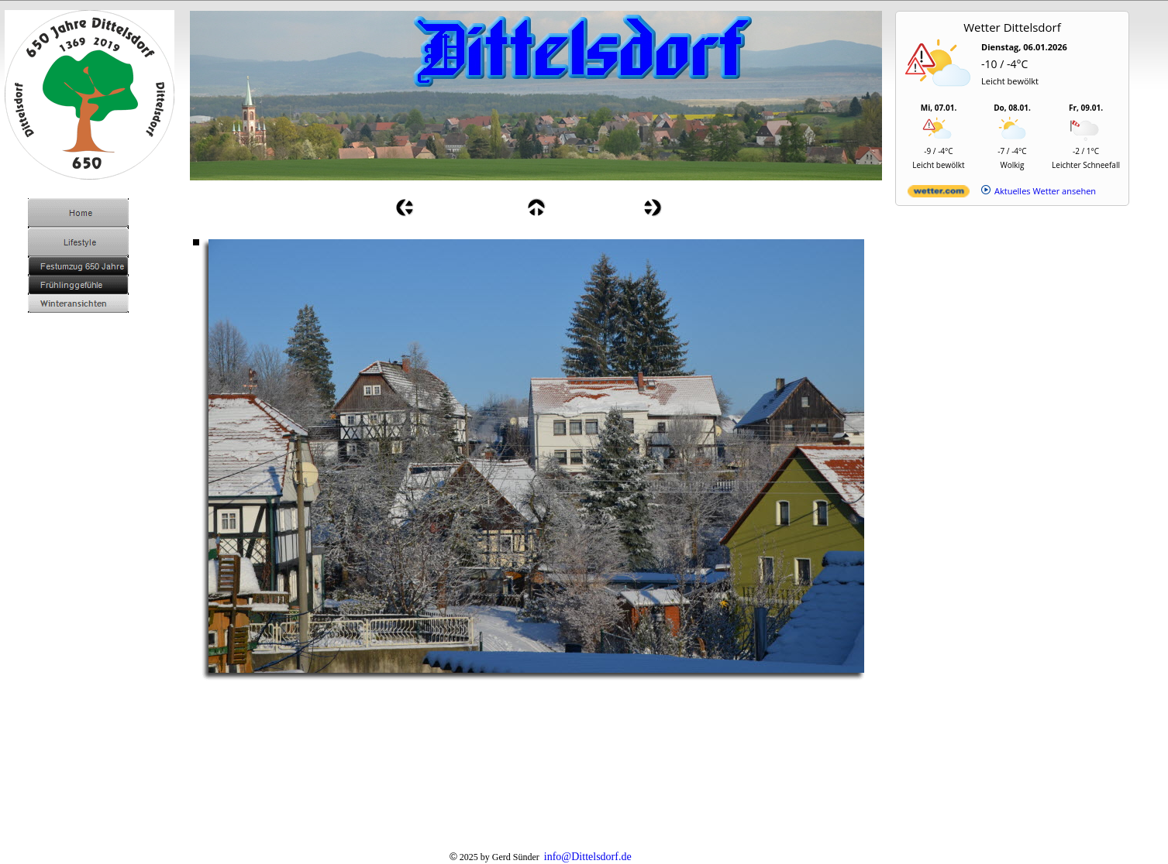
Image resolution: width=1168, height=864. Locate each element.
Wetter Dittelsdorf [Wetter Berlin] (1012, 27)
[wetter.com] (939, 194)
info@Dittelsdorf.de (588, 856)
